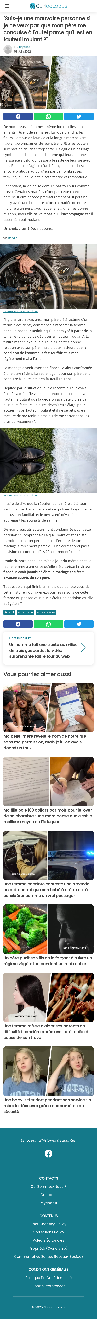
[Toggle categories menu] (6, 6)
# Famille (25, 612)
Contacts (48, 1194)
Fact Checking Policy (48, 1224)
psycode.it (48, 1202)
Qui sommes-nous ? (48, 1186)
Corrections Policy (48, 1232)
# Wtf (9, 612)
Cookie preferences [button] (48, 1285)
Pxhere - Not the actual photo (20, 311)
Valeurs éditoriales (48, 1240)
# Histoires (46, 612)
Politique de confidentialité (49, 1277)
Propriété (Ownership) (48, 1248)
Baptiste (24, 47)
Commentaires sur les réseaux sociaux (48, 1256)
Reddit (12, 238)
